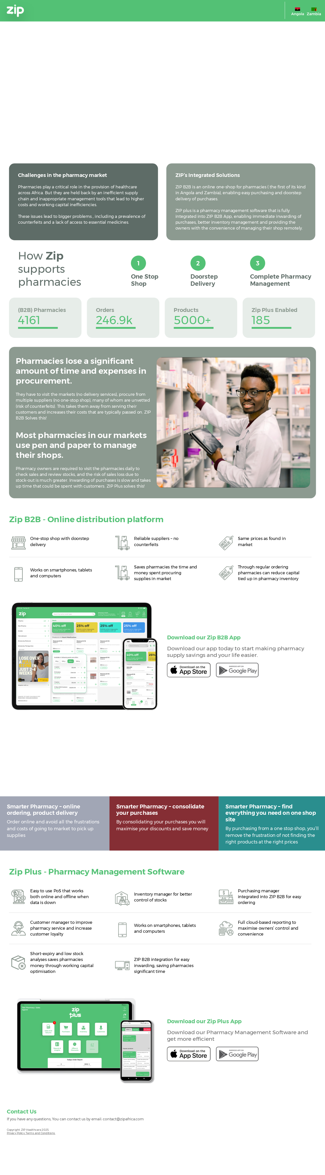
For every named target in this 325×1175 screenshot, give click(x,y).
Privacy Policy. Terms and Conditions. (31, 1133)
